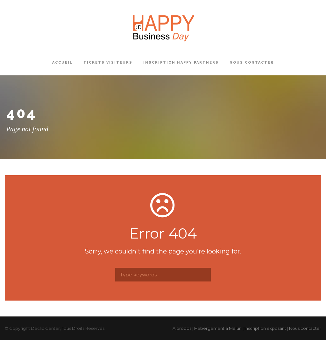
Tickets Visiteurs (107, 62)
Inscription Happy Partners (181, 62)
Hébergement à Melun (218, 328)
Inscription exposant (265, 328)
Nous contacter (252, 62)
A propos (182, 328)
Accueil (62, 62)
